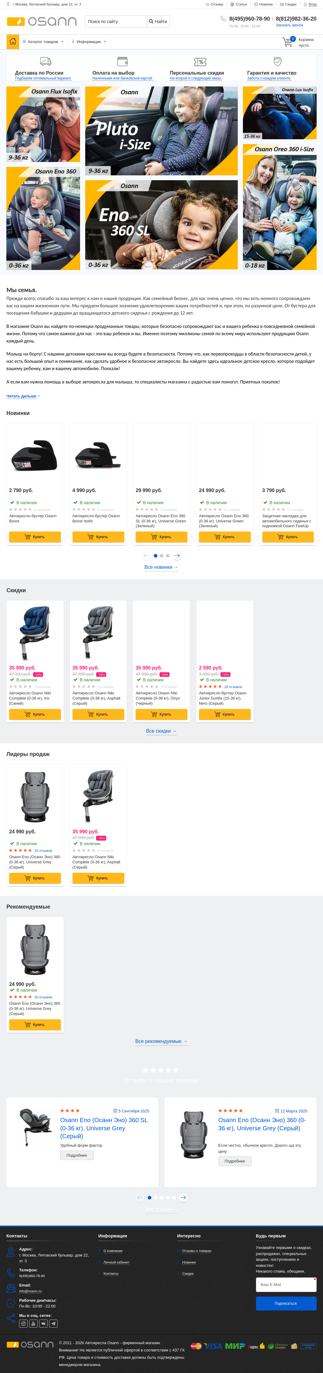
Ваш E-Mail (271, 1284)
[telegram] (53, 1323)
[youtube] (33, 1323)
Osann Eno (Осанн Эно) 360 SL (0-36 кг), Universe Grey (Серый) (104, 1128)
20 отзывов (43, 850)
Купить (34, 537)
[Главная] (13, 41)
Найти (158, 21)
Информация (89, 41)
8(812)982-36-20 (296, 19)
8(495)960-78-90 (249, 19)
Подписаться (285, 1303)
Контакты (110, 1273)
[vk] (43, 1323)
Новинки (189, 1262)
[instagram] (23, 1323)
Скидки (187, 1273)
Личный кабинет (116, 1262)
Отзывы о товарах (196, 1251)
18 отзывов (233, 687)
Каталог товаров (44, 41)
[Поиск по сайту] (120, 22)
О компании (113, 1251)
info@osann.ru (30, 1291)
